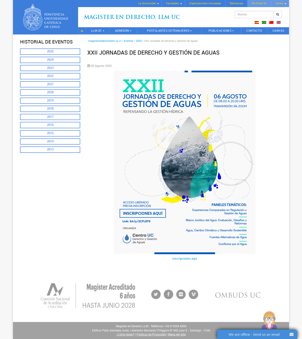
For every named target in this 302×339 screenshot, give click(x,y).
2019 (50, 100)
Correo (279, 3)
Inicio (82, 30)
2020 (50, 92)
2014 (50, 141)
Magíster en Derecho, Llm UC (132, 17)
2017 (50, 117)
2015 (50, 133)
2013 (50, 149)
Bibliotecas (236, 3)
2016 (50, 125)
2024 (50, 59)
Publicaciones (220, 30)
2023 (50, 68)
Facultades (172, 3)
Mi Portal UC (259, 3)
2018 (50, 108)
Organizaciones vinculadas (205, 3)
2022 (50, 76)
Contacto (254, 30)
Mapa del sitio (177, 334)
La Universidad (147, 3)
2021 (50, 84)
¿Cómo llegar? (125, 334)
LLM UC (96, 30)
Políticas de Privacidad (151, 334)
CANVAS (278, 30)
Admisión (122, 30)
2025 (50, 51)
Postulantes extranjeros (168, 30)
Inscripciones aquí (184, 258)
